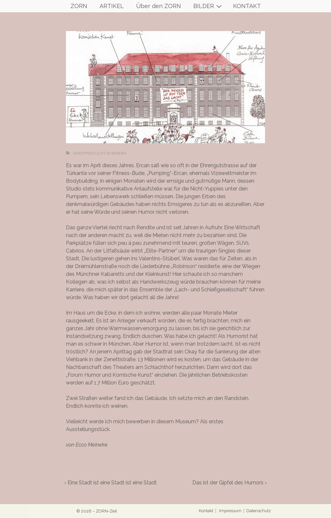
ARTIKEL (112, 6)
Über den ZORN (158, 6)
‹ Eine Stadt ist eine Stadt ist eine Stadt (110, 483)
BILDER (208, 6)
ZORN (78, 6)
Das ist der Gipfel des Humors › (229, 483)
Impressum (230, 510)
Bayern (119, 153)
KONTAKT (247, 6)
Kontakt (206, 510)
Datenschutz (258, 510)
